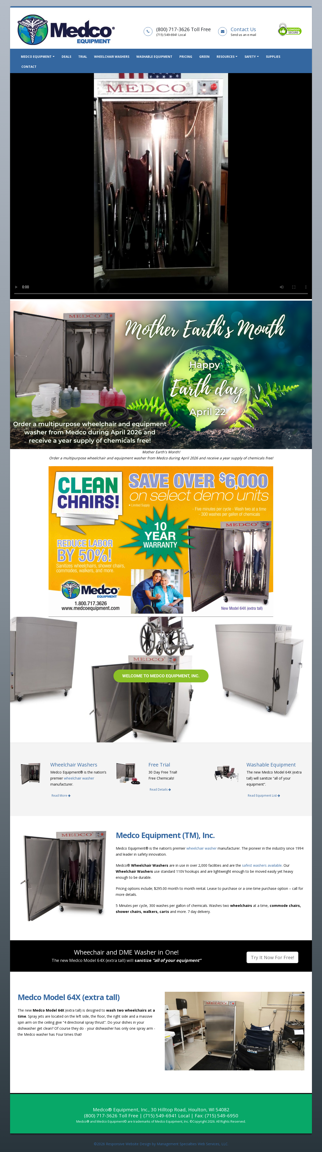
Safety (250, 56)
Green (204, 56)
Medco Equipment (36, 56)
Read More (61, 795)
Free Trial (159, 764)
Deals (66, 56)
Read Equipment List (264, 795)
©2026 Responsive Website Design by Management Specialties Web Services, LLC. (161, 1143)
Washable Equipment (154, 56)
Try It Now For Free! (272, 957)
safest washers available (262, 865)
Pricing (185, 56)
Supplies (273, 56)
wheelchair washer (79, 778)
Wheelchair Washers (111, 56)
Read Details (160, 789)
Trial (82, 56)
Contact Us (243, 29)
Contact (28, 67)
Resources (225, 56)
